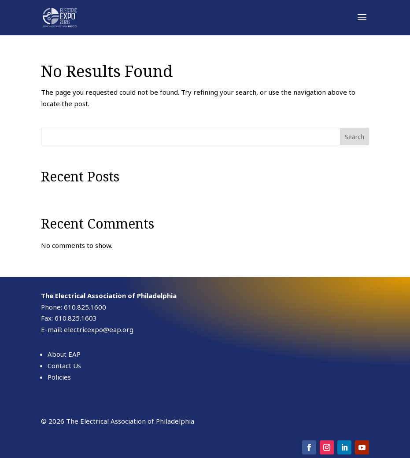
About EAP (64, 354)
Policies (59, 377)
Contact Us (64, 365)
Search (354, 137)
